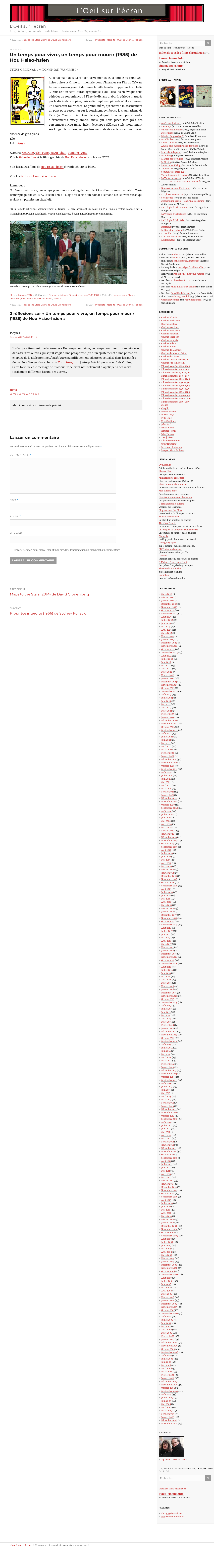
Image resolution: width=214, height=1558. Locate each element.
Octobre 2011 (167, 1154)
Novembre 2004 (169, 1423)
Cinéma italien (168, 346)
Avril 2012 (166, 1135)
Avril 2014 (166, 1057)
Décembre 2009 (169, 1226)
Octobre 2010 (167, 1193)
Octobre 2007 (168, 1310)
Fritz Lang (166, 418)
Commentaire (20, 454)
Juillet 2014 (167, 1047)
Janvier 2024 (167, 678)
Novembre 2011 (169, 1151)
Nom (14, 500)
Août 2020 (166, 811)
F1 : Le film (166, 233)
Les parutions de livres (172, 450)
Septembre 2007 (169, 1313)
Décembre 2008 (169, 1265)
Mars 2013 (166, 1099)
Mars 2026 (166, 594)
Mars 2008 (166, 1294)
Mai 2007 (166, 1326)
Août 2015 (166, 1005)
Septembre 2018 (169, 885)
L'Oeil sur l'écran (28, 26)
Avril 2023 (166, 707)
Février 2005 (167, 1414)
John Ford (166, 424)
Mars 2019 (166, 866)
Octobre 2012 (167, 1116)
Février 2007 (167, 1336)
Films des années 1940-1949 (175, 379)
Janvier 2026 (167, 600)
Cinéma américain (170, 320)
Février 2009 (167, 1258)
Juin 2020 (166, 817)
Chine (131, 295)
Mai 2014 (165, 1054)
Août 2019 (166, 850)
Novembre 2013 (169, 1073)
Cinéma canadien (170, 333)
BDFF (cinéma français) (170, 549)
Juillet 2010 (167, 1203)
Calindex (163, 555)
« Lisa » (176, 254)
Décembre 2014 (169, 1031)
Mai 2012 (165, 1132)
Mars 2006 (166, 1371)
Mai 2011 (165, 1171)
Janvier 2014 (167, 1067)
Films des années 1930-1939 (175, 376)
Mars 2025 (166, 633)
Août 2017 (166, 928)
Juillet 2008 (167, 1281)
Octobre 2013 (167, 1077)
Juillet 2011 (166, 1164)
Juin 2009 (166, 1245)
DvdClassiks (165, 465)
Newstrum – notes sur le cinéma (175, 497)
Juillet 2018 (167, 892)
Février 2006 (167, 1375)
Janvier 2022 (167, 756)
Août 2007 (166, 1316)
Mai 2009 (166, 1248)
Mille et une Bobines (169, 516)
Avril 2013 (166, 1096)
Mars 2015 (166, 1022)
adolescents (120, 295)
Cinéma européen (170, 337)
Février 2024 (167, 675)
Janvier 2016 (167, 989)
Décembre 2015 (169, 992)
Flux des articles (171, 1513)
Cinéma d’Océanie (170, 356)
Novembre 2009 (169, 1229)
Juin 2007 (166, 1323)
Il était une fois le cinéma (171, 503)
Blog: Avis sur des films (170, 510)
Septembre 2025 (169, 613)
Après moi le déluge (171, 123)
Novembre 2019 (169, 840)
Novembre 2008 (169, 1268)
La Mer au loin (168, 142)
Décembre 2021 (169, 759)
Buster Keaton (168, 411)
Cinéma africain (169, 317)
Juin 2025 (166, 623)
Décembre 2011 (168, 1148)
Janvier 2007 (167, 1339)
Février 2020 (167, 830)
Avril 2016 (166, 979)
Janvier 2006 (167, 1378)
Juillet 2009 (167, 1242)
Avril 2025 (166, 630)
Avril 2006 (166, 1368)
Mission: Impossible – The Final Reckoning (182, 201)
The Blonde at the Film (170, 568)
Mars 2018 (166, 905)
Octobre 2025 (168, 610)
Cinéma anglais (169, 324)
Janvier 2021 (167, 795)
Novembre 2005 (169, 1384)
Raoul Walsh (167, 427)
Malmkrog (166, 155)
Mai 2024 (166, 665)
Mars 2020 (166, 827)
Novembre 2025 (169, 607)
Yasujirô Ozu (167, 437)
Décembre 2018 (169, 876)
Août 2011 (166, 1161)
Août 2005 (166, 1394)
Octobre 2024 (168, 649)
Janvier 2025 (167, 639)
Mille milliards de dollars (183, 286)
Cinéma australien (170, 330)
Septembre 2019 (169, 847)
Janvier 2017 (167, 950)
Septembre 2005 (169, 1391)
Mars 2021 (166, 788)
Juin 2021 (166, 779)
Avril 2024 (166, 668)
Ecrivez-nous (180, 1459)
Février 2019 (167, 869)
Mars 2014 (166, 1060)
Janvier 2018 (167, 911)
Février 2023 (167, 714)
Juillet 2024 (167, 659)
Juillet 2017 (167, 931)
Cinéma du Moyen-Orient (174, 353)
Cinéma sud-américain (173, 363)
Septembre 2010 (169, 1196)
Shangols (163, 536)
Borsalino (166, 227)
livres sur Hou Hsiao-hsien (38, 176)
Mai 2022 (166, 743)
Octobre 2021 (167, 766)
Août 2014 (166, 1044)
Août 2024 (166, 656)
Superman (166, 168)
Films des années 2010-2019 (175, 401)
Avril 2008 (166, 1290)
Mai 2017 (165, 937)
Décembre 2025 (169, 604)
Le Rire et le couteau (171, 230)
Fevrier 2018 (167, 908)
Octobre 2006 (168, 1349)
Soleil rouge (167, 197)
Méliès (164, 405)
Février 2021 (167, 791)
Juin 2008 (166, 1284)
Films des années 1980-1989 (84, 295)
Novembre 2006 (169, 1345)
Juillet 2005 (167, 1397)
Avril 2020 (166, 824)
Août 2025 (166, 617)
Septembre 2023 (169, 691)
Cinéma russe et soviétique (174, 359)
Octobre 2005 (168, 1388)
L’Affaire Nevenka (170, 236)
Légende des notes (170, 440)
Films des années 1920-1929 (175, 372)
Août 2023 (166, 694)
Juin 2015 (166, 1012)
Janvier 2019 (167, 873)
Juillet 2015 (167, 1009)
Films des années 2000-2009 (176, 398)
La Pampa (166, 126)
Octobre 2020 (168, 804)
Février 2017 (167, 947)
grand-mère (26, 298)
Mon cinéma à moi (168, 490)
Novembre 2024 (169, 646)
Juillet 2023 (167, 697)
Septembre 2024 (169, 652)
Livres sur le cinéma (171, 447)
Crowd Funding (168, 444)
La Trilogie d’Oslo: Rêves (173, 214)
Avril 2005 (166, 1407)
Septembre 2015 (169, 1002)
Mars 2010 (166, 1216)
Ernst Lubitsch (168, 421)
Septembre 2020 (169, 808)
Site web (16, 532)
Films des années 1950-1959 (175, 382)
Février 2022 (167, 753)
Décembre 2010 (169, 1187)
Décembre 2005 (169, 1381)
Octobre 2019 (167, 843)
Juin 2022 (166, 740)
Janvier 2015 (167, 1028)
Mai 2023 (166, 704)
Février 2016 (167, 986)
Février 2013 (167, 1102)
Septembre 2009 (169, 1235)
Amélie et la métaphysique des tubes (179, 146)
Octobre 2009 (168, 1232)
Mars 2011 (166, 1177)
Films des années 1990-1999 (175, 395)
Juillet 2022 (167, 736)
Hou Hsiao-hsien (76, 157)
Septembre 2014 (169, 1041)
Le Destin (166, 162)
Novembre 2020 (169, 801)
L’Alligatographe (167, 542)
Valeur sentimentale (171, 129)
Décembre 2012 (169, 1109)
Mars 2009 (166, 1255)
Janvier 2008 (167, 1300)
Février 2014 (167, 1064)
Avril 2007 (166, 1329)
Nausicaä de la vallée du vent (175, 188)
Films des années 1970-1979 (175, 388)
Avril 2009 (166, 1252)
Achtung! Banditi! (181, 296)
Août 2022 (166, 733)
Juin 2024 (166, 662)
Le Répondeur (168, 240)
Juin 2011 (165, 1167)
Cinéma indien (168, 343)
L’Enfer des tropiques (172, 159)
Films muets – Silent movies (173, 484)
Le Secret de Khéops (171, 165)
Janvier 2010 (167, 1222)
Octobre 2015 (167, 999)
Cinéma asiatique (58, 295)
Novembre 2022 (169, 723)
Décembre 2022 (169, 720)
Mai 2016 (165, 976)
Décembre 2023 (169, 681)
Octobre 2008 (168, 1271)
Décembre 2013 (169, 1070)
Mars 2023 (166, 711)
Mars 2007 (166, 1333)
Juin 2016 (166, 973)
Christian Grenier (170, 299)
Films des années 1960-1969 (175, 385)
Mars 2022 (166, 749)
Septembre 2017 (169, 924)
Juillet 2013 (167, 1086)
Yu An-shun (58, 152)
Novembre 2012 (169, 1112)
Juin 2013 (166, 1090)
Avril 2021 (166, 785)
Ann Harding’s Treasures (171, 478)
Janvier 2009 (167, 1261)
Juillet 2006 (167, 1359)
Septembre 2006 (169, 1352)
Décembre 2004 (169, 1420)
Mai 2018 (165, 898)
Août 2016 (166, 967)
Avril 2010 (166, 1213)
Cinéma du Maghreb (171, 350)
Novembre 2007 (169, 1307)
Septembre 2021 (169, 769)
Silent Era (164, 575)
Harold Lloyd (167, 414)
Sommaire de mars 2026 (173, 172)
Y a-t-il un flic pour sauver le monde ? (180, 181)
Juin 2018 (166, 895)
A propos (165, 1459)
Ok (208, 43)
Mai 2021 (165, 782)
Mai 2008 (166, 1287)
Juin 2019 (166, 856)
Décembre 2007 (169, 1303)
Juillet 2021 (167, 775)
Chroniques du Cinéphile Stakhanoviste (178, 529)
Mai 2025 (166, 626)
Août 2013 (166, 1083)
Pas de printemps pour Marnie (188, 274)
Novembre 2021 (169, 762)
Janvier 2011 (167, 1184)
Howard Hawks (168, 431)
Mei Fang (28, 152)
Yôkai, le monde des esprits (175, 175)
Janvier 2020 (167, 834)
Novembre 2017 (169, 918)
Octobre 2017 (167, 921)
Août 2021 (166, 772)
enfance (14, 298)
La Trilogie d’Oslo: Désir (173, 220)
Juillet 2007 (167, 1320)
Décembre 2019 (169, 837)
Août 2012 (166, 1122)
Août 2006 (166, 1355)
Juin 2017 (166, 934)
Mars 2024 (166, 672)
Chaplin (165, 408)
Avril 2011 (166, 1174)
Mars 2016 (166, 983)
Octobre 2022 (168, 727)
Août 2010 (166, 1200)
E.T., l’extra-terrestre (172, 194)
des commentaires (172, 1516)
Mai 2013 (165, 1093)
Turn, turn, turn (69, 362)
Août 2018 (166, 889)
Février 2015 (167, 1025)
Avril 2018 (166, 902)
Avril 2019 (166, 863)
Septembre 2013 (169, 1080)
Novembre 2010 (169, 1190)
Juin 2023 (166, 701)
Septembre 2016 (169, 963)
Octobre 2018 (167, 882)
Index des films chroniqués (172, 1488)
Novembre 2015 (169, 996)
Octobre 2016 (167, 960)
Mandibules (167, 139)
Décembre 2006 (169, 1342)
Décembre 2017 (169, 915)
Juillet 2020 (167, 814)
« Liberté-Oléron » (180, 280)
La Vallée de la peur (171, 178)
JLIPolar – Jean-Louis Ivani (173, 562)
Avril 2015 (166, 1018)
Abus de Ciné (165, 471)
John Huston (167, 434)
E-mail (15, 516)
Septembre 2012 (169, 1119)
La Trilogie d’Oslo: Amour (174, 207)
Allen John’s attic (167, 523)
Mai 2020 (166, 821)
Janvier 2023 (167, 717)
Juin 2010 (166, 1206)
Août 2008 (166, 1278)
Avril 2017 (166, 941)
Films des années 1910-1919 (175, 369)
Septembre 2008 (169, 1274)
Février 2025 (167, 636)
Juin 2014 (166, 1051)
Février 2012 (167, 1141)
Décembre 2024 (169, 642)
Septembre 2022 (169, 730)
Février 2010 (167, 1219)
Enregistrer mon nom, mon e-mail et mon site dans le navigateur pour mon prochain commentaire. (67, 550)
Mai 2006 (166, 1365)
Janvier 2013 (167, 1106)
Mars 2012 (166, 1138)
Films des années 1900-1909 (175, 366)
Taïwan (57, 298)
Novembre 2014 (169, 1034)
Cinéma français (169, 340)
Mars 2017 (166, 944)
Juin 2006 (166, 1362)
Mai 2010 (165, 1210)
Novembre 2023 (169, 685)
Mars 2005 (166, 1410)
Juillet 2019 (167, 853)
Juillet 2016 (167, 970)
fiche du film (27, 157)
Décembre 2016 (169, 953)
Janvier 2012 (167, 1145)
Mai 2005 (166, 1404)
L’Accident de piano (171, 152)
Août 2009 (166, 1239)
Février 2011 (167, 1180)
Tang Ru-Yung (77, 152)
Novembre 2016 (169, 957)
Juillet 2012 (167, 1125)
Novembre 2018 (169, 879)
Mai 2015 (165, 1015)
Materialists (167, 133)
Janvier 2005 (167, 1417)
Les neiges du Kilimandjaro (185, 261)
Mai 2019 (165, 860)
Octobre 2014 (167, 1038)
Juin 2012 (166, 1128)
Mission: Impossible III (172, 136)
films (12, 295)
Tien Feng (42, 152)
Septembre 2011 (169, 1158)
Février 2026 (167, 597)
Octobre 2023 (168, 688)
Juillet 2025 (167, 620)
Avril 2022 (166, 746)
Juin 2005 (166, 1401)
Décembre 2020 (169, 798)
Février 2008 (167, 1297)
